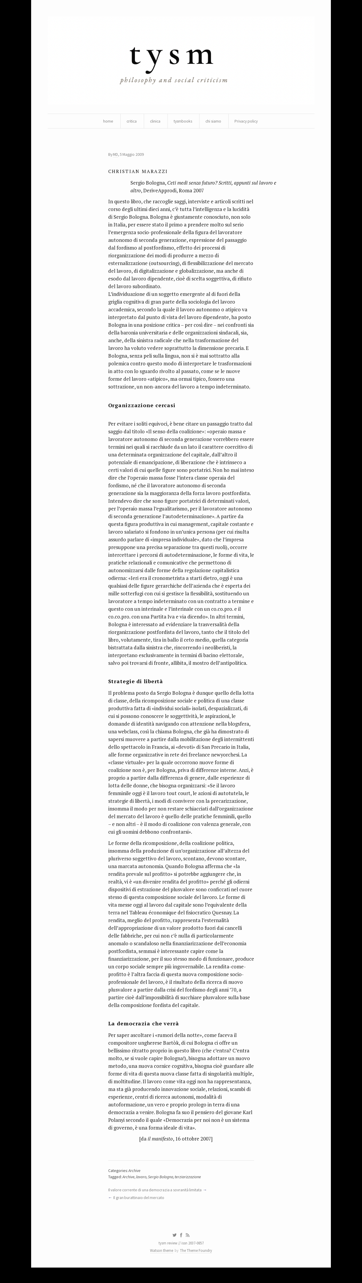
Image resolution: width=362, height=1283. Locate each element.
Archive (136, 1184)
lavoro (142, 1190)
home (106, 121)
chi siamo (214, 121)
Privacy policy (248, 121)
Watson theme (161, 1265)
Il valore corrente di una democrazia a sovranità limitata (156, 1204)
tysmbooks (183, 121)
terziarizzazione (189, 1190)
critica (129, 121)
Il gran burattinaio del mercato (139, 1212)
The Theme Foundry (196, 1265)
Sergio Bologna (161, 1190)
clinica (153, 121)
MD (116, 155)
